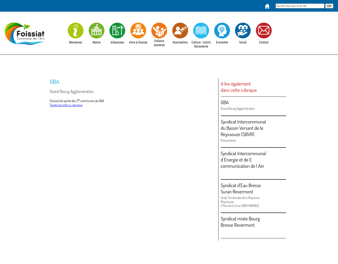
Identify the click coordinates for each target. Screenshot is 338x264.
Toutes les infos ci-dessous (66, 105)
